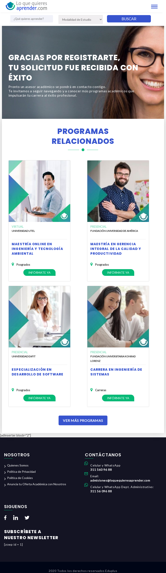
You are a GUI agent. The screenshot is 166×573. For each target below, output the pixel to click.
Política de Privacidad (21, 471)
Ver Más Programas (83, 420)
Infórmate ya (39, 272)
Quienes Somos (18, 465)
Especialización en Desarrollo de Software (37, 372)
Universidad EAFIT (23, 356)
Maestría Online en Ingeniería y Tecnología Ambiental (37, 249)
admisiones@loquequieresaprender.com (120, 480)
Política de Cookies (20, 478)
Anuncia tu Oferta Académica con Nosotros (36, 484)
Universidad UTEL (23, 230)
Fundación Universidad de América (114, 230)
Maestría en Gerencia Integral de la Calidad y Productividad (115, 249)
